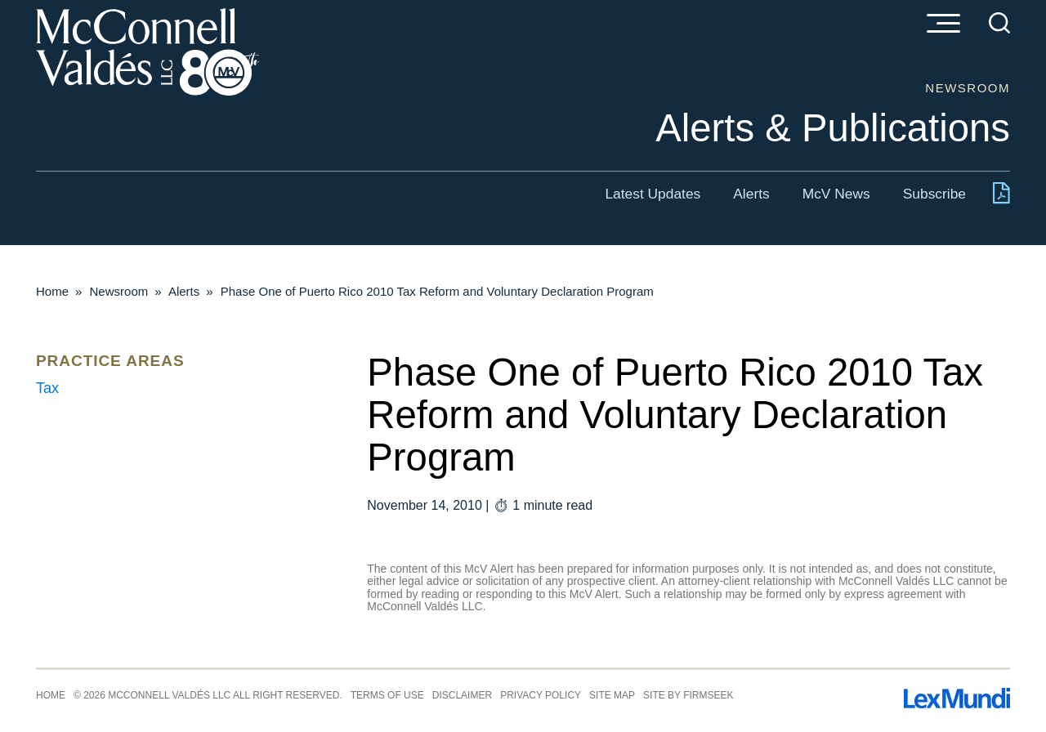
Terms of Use (387, 695)
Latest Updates (652, 193)
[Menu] (943, 24)
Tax (47, 388)
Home (52, 291)
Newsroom (119, 291)
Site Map (612, 695)
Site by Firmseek (688, 695)
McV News (836, 193)
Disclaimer (462, 695)
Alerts (751, 193)
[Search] (999, 22)
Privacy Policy (540, 695)
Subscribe (934, 193)
